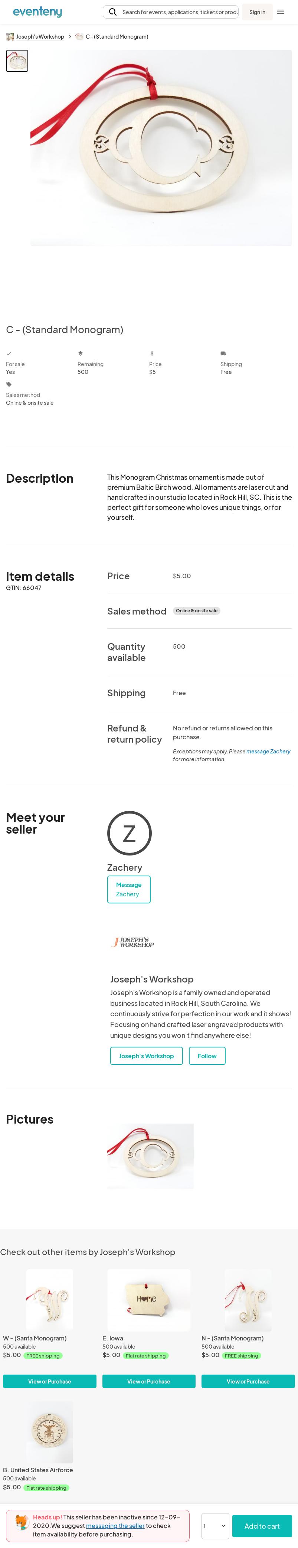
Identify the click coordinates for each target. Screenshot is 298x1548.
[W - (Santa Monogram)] (49, 1300)
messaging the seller (115, 1525)
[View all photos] (161, 181)
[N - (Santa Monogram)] (248, 1300)
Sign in (257, 12)
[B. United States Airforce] (49, 1432)
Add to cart (262, 1526)
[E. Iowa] (149, 1300)
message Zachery (268, 751)
